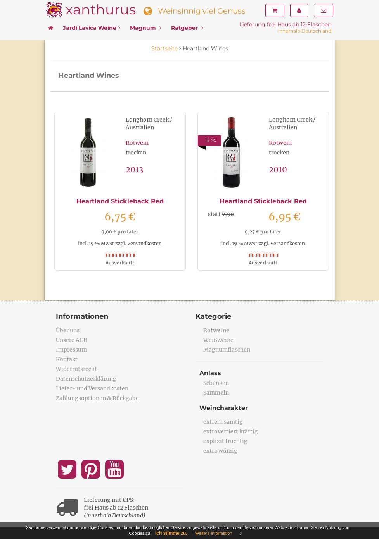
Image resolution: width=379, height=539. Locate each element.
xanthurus (101, 9)
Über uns (68, 330)
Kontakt (67, 359)
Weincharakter (223, 408)
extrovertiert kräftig (230, 431)
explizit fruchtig (225, 441)
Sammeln (216, 392)
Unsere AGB (71, 339)
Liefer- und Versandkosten (92, 388)
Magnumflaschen (226, 349)
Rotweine (216, 330)
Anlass (210, 373)
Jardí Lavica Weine (91, 27)
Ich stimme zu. (171, 533)
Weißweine (218, 339)
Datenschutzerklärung (86, 378)
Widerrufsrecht (76, 369)
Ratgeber (187, 27)
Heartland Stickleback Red (120, 201)
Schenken (216, 382)
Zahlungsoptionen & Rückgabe (97, 398)
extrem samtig (223, 421)
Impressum (71, 349)
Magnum (145, 27)
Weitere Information (213, 533)
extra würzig (220, 450)
